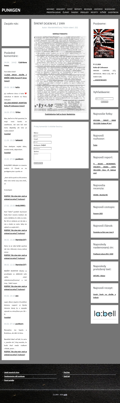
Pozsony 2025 (98, 213)
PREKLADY (84, 13)
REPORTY (78, 9)
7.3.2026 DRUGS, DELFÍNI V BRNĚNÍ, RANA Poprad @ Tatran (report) (15, 78)
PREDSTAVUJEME (54, 13)
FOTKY (69, 9)
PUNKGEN (11, 10)
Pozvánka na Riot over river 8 (103, 232)
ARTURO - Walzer (99, 276)
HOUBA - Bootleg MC (100, 195)
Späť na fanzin (61, 114)
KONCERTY (60, 9)
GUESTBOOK (113, 13)
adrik (65, 395)
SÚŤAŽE (103, 13)
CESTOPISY (98, 9)
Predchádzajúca (50, 114)
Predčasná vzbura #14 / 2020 (103, 254)
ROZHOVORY (110, 9)
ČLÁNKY (66, 13)
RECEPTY (94, 13)
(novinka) (7, 134)
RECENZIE (88, 9)
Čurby (95, 145)
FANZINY (74, 13)
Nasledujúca (71, 114)
